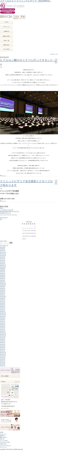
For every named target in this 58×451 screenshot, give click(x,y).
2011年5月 (2, 364)
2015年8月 (2, 288)
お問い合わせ (3, 443)
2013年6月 (2, 323)
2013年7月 (2, 321)
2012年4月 (2, 346)
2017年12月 (3, 252)
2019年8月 (2, 247)
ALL (1, 67)
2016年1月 (2, 281)
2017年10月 (3, 255)
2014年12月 (3, 296)
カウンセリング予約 (5, 442)
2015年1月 (2, 295)
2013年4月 (2, 326)
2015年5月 (2, 290)
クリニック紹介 (4, 440)
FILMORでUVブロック (5, 213)
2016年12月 (3, 265)
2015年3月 (2, 293)
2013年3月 (2, 327)
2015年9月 (2, 286)
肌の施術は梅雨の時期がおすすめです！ (10, 211)
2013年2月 (2, 329)
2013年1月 (2, 331)
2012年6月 (2, 342)
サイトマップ (3, 447)
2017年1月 (2, 263)
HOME (1, 432)
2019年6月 (2, 248)
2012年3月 (2, 347)
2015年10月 (3, 285)
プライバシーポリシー (5, 445)
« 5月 (1, 241)
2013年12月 (3, 313)
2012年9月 (2, 337)
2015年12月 (3, 283)
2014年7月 (2, 301)
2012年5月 (2, 344)
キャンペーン (3, 434)
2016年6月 (2, 273)
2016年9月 (2, 268)
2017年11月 (3, 253)
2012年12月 (3, 332)
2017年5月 (2, 257)
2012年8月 (2, 339)
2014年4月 (2, 306)
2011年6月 (2, 362)
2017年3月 (2, 260)
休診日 (1, 208)
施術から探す (3, 437)
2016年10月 (3, 267)
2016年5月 (2, 275)
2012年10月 (3, 336)
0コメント (4, 175)
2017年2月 (2, 262)
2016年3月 (2, 278)
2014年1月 (2, 311)
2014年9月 (2, 298)
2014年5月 (2, 304)
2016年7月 (2, 271)
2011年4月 (2, 365)
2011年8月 (2, 359)
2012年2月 (2, 349)
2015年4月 (2, 291)
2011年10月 (3, 355)
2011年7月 (2, 360)
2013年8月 (2, 319)
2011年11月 (3, 354)
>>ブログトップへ (54, 54)
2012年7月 (2, 341)
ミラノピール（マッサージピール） (8, 214)
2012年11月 (3, 334)
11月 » (5, 241)
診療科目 (2, 435)
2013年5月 (2, 324)
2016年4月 (2, 276)
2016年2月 (2, 280)
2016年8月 (2, 270)
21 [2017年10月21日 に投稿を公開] (33, 233)
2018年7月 (2, 250)
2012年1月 (2, 351)
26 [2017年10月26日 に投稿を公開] (29, 236)
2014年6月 (2, 303)
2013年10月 (3, 316)
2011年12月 (3, 352)
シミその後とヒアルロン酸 (6, 209)
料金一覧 (2, 438)
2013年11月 (3, 314)
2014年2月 (2, 309)
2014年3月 (2, 308)
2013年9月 (2, 318)
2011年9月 (2, 357)
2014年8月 (2, 299)
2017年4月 (2, 258)
